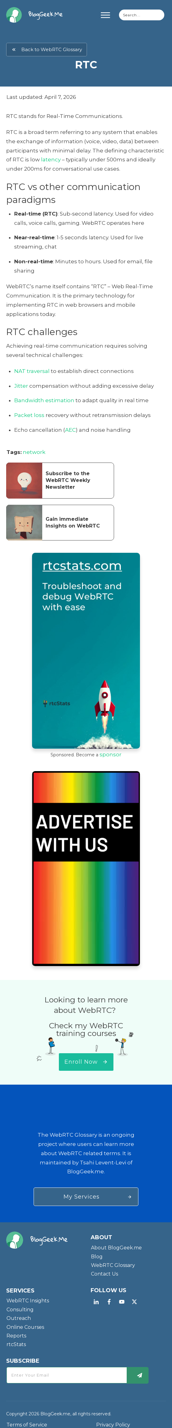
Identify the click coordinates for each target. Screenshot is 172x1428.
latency (51, 159)
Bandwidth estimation (44, 400)
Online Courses (25, 1319)
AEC (70, 430)
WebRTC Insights (27, 1293)
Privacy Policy (113, 1417)
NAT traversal (32, 371)
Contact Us (104, 1266)
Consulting (20, 1302)
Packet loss (29, 415)
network (34, 452)
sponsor (110, 754)
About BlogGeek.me (116, 1240)
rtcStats (16, 1337)
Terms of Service (26, 1417)
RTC (86, 64)
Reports (16, 1328)
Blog (97, 1249)
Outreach (18, 1311)
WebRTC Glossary (113, 1258)
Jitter (21, 386)
